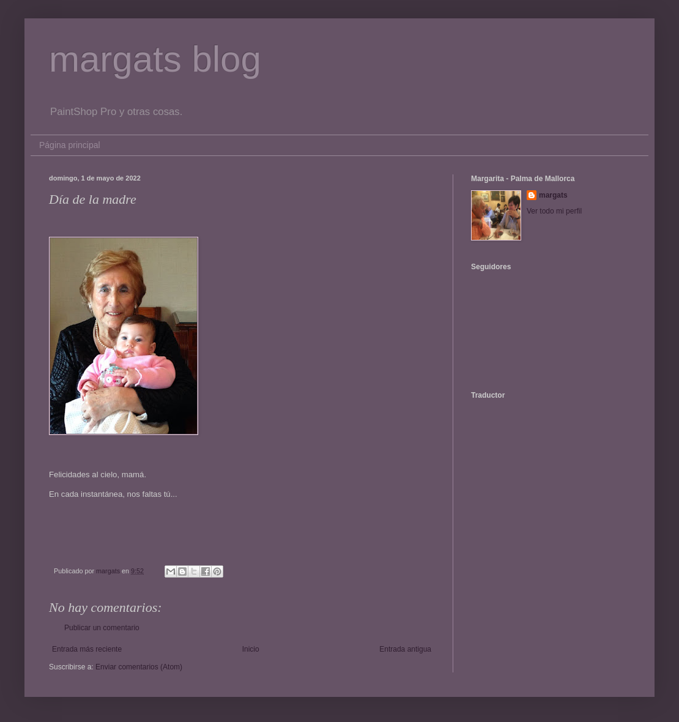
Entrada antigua (405, 649)
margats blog (155, 59)
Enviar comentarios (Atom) (138, 667)
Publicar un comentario (101, 627)
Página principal (69, 145)
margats (553, 195)
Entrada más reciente (87, 649)
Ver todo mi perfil (554, 211)
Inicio (250, 649)
